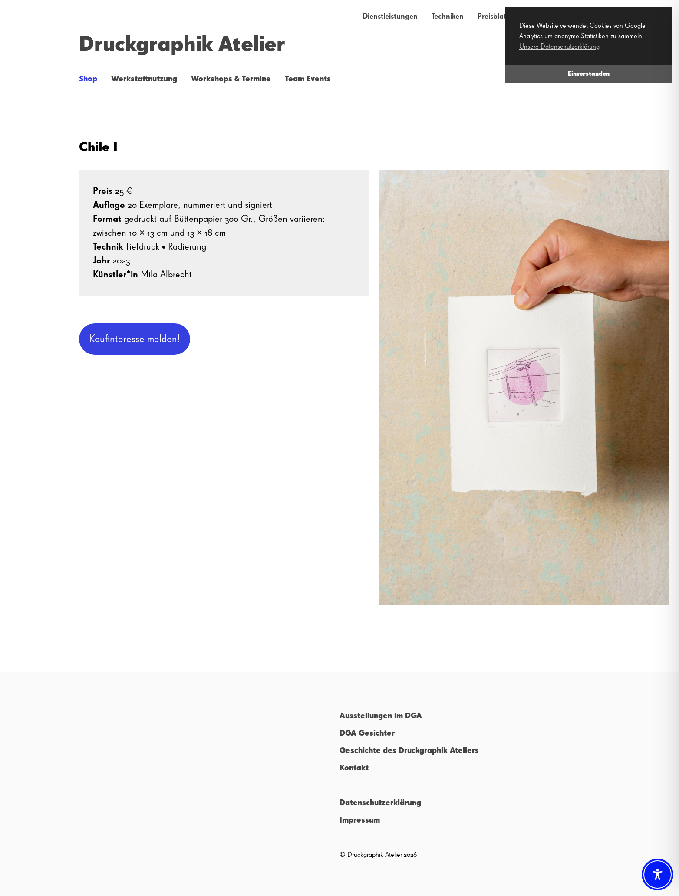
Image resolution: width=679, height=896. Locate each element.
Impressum (360, 820)
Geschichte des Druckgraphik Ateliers (409, 751)
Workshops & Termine (231, 79)
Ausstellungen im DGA (381, 716)
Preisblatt (493, 16)
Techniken (448, 16)
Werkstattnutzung (144, 79)
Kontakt (354, 768)
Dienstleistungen (390, 16)
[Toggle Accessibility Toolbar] (657, 874)
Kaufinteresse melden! (134, 339)
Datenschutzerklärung (380, 803)
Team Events (308, 79)
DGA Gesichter (367, 733)
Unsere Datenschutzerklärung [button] (559, 46)
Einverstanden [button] (589, 74)
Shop (88, 79)
